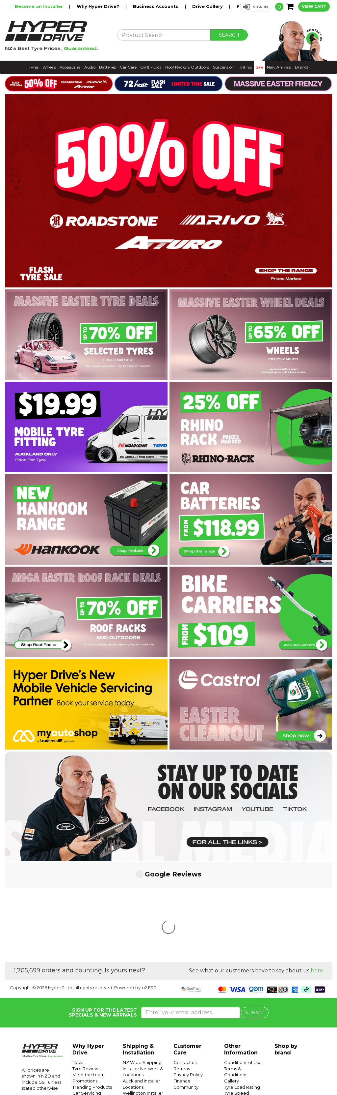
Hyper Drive (230, 1074)
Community (185, 988)
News (78, 964)
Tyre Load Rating (242, 988)
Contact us (184, 964)
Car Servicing (86, 994)
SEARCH (229, 35)
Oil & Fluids (150, 67)
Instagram (291, 1074)
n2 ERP (149, 889)
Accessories (70, 67)
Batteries (107, 67)
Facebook (314, 1074)
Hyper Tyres (256, 1074)
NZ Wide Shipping (142, 964)
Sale (259, 67)
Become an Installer (39, 6)
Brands (301, 67)
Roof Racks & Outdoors (187, 67)
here (317, 872)
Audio (89, 67)
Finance (182, 982)
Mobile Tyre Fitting (244, 1044)
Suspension (223, 67)
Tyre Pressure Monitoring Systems (238, 1025)
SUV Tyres (235, 1037)
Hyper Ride (204, 1074)
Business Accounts (156, 6)
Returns (181, 970)
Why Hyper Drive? (98, 6)
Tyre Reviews (86, 970)
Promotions (84, 982)
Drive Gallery (208, 6)
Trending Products (92, 988)
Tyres (34, 67)
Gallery (231, 982)
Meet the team (88, 976)
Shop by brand (286, 951)
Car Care (128, 67)
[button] (255, 7)
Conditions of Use (243, 964)
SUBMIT (254, 914)
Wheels (49, 67)
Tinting (245, 67)
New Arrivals (279, 67)
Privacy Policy (188, 976)
